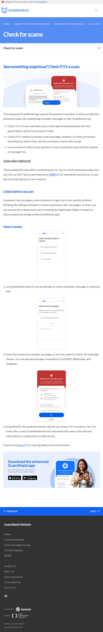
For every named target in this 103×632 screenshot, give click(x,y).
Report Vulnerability (13, 577)
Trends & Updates (13, 550)
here (21, 445)
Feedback (8, 566)
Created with (20, 609)
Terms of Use (10, 587)
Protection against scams (17, 544)
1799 (52, 174)
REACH (8, 571)
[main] (51, 266)
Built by (18, 615)
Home (7, 534)
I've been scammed (14, 539)
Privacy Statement (12, 582)
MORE (8, 555)
